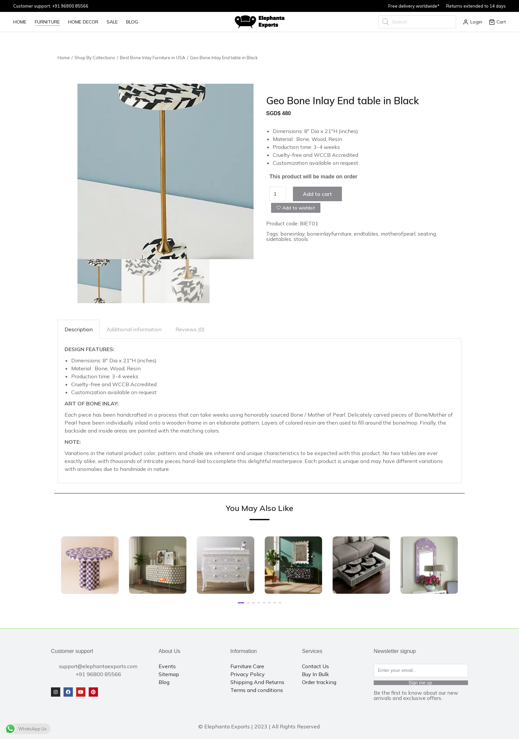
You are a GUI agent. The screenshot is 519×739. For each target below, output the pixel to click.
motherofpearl (398, 233)
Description (79, 329)
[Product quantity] (277, 194)
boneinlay (292, 233)
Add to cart (317, 194)
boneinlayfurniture (329, 233)
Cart (497, 22)
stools (301, 239)
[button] (241, 602)
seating (427, 233)
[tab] (79, 329)
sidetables (278, 239)
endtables (366, 233)
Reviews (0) (190, 329)
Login (472, 22)
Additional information (134, 329)
